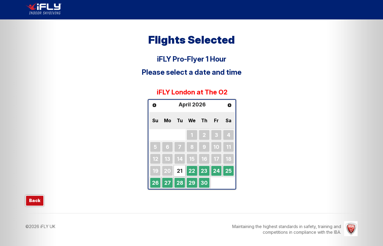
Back (34, 200)
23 (204, 171)
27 (167, 183)
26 (155, 183)
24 (216, 171)
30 (204, 183)
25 (228, 171)
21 (180, 171)
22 (192, 171)
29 (192, 183)
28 (180, 183)
